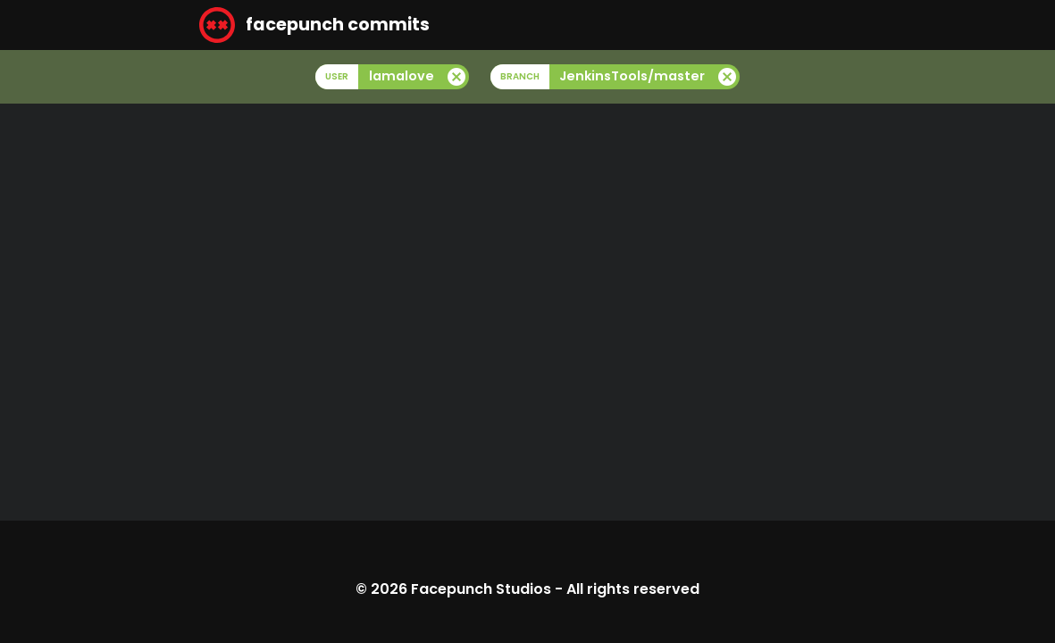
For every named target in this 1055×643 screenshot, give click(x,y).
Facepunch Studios (481, 589)
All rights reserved (632, 589)
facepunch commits (314, 25)
